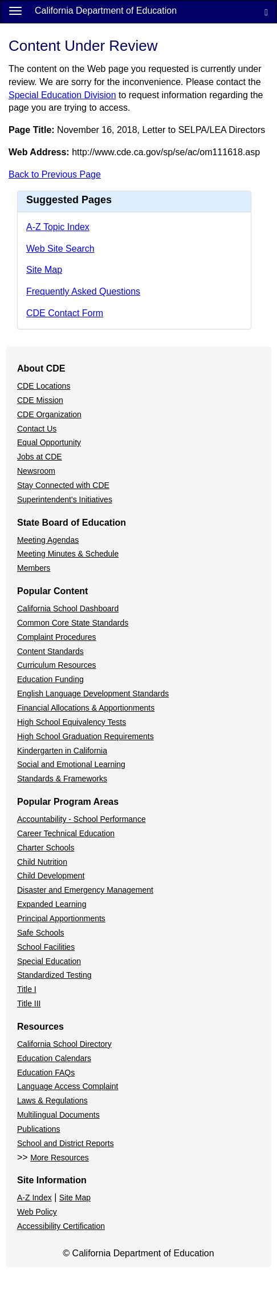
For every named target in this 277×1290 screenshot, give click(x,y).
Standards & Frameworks (62, 778)
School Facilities (46, 947)
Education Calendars (54, 1058)
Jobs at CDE (39, 456)
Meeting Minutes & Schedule (68, 553)
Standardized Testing (54, 974)
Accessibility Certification (61, 1226)
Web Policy (37, 1211)
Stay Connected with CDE (63, 485)
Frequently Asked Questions (83, 291)
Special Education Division (62, 95)
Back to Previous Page (55, 174)
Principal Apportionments (61, 918)
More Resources (59, 1157)
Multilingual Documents (58, 1114)
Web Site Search (60, 248)
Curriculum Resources (56, 665)
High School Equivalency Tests (71, 722)
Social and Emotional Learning (71, 764)
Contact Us (36, 428)
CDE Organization (49, 414)
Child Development (50, 875)
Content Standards (50, 651)
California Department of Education (106, 10)
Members (33, 568)
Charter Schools (45, 847)
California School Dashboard (68, 608)
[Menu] (15, 10)
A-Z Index (34, 1197)
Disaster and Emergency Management (85, 889)
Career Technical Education (66, 833)
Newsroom (36, 470)
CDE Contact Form (64, 313)
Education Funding (50, 679)
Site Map (44, 270)
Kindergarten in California (62, 750)
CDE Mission (40, 400)
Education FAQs (46, 1072)
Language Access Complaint (67, 1086)
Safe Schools (40, 932)
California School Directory (64, 1044)
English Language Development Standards (93, 693)
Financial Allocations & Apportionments (85, 707)
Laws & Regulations (52, 1100)
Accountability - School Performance (81, 819)
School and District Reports (65, 1143)
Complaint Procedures (56, 637)
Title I (26, 989)
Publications (38, 1129)
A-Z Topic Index (57, 227)
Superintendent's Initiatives (64, 499)
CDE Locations (43, 385)
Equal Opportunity (49, 442)
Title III (29, 1003)
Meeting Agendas (48, 540)
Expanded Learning (51, 904)
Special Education (49, 961)
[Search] (266, 12)
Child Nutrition (42, 861)
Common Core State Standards (72, 622)
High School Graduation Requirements (85, 736)
